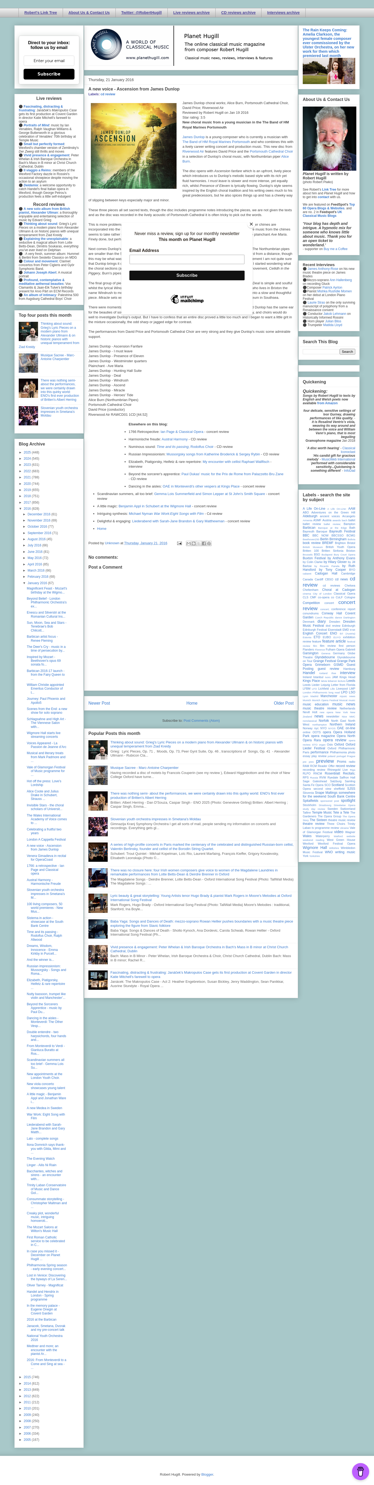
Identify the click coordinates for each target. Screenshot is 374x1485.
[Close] (251, 224)
